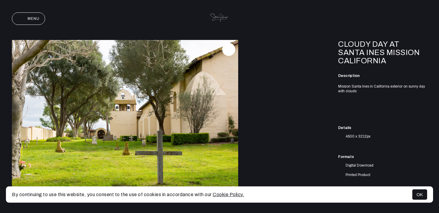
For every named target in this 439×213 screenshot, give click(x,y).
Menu (28, 18)
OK (419, 194)
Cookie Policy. (228, 194)
